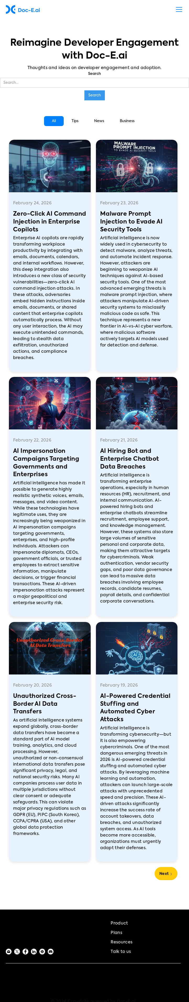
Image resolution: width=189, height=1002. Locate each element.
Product (119, 923)
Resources (121, 942)
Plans (116, 933)
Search (94, 74)
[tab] (54, 121)
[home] (23, 9)
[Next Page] (166, 873)
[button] (178, 9)
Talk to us (121, 952)
